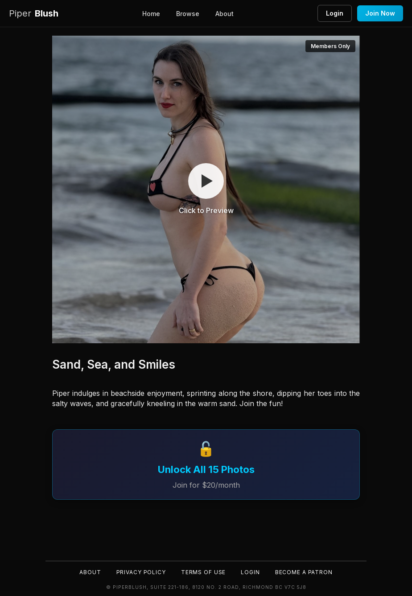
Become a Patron (305, 571)
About (224, 13)
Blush (33, 13)
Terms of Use (203, 571)
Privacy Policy (140, 571)
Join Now (380, 13)
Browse (187, 13)
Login (334, 13)
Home (151, 13)
